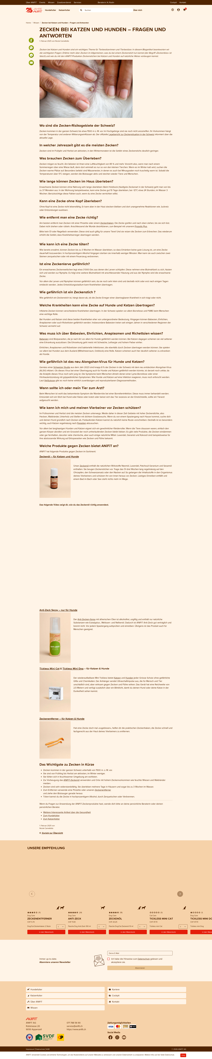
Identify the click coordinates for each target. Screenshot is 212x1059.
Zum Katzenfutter (51, 819)
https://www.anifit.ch (76, 1029)
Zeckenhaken (107, 223)
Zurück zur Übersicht (51, 833)
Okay (183, 1055)
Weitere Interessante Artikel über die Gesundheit (67, 812)
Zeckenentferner (103, 790)
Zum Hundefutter (51, 815)
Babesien (44, 339)
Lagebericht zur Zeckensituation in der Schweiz (131, 134)
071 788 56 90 (74, 1022)
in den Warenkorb (46, 932)
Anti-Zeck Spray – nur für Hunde (58, 610)
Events (42, 2)
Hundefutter (50, 10)
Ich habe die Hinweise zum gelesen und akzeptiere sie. (136, 960)
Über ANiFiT (31, 2)
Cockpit (173, 2)
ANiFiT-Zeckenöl (72, 780)
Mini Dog (77, 668)
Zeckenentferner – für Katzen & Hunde (61, 718)
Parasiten (81, 423)
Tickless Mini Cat (49, 668)
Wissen (51, 2)
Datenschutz (144, 959)
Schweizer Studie (61, 367)
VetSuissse (49, 380)
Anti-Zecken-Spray (86, 619)
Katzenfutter (64, 10)
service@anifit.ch (75, 1026)
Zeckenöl (84, 465)
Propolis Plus (141, 226)
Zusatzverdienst (64, 2)
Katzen (117, 678)
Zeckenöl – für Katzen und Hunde (59, 456)
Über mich (137, 10)
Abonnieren (140, 968)
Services (77, 2)
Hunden (129, 678)
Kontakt (183, 2)
